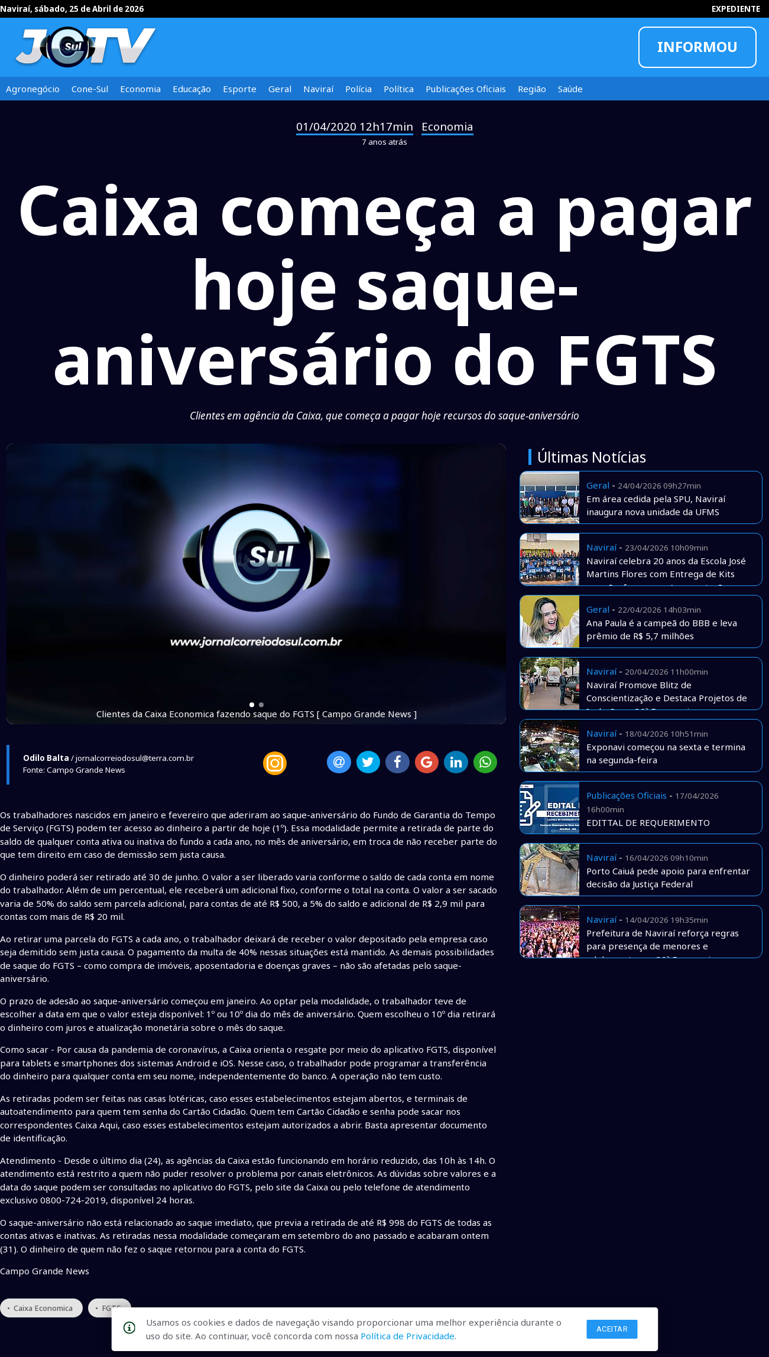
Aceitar (612, 1329)
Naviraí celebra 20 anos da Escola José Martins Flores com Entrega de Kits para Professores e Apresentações (666, 574)
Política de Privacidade (408, 1336)
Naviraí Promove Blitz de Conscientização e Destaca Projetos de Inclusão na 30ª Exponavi (666, 698)
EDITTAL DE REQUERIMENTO (648, 822)
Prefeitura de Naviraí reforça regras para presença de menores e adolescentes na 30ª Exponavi (662, 946)
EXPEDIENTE (736, 9)
